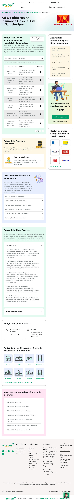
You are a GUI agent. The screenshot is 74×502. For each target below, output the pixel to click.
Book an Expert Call (60, 117)
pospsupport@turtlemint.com (51, 473)
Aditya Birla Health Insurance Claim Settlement (23, 425)
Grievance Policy (33, 463)
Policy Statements (54, 491)
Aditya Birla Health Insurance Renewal (23, 411)
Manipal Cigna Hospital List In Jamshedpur (24, 209)
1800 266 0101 (49, 471)
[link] (36, 131)
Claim (30, 452)
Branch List (32, 469)
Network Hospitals (34, 12)
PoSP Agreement (34, 459)
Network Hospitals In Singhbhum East (60, 62)
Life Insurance (20, 453)
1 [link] (39, 131)
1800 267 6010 (49, 463)
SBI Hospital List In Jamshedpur (24, 196)
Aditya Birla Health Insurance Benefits (23, 430)
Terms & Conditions (67, 491)
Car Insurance (20, 448)
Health (40, 2)
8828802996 (64, 465)
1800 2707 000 (14, 334)
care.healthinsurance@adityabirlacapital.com (36, 334)
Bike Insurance (20, 450)
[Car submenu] (24, 2)
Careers (31, 457)
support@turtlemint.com (51, 465)
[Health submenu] (43, 2)
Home (4, 12)
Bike (30, 2)
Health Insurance (12, 12)
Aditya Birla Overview (23, 402)
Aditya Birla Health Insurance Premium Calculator (23, 420)
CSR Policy (32, 465)
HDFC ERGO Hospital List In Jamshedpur (24, 205)
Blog (30, 450)
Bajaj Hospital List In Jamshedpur (24, 200)
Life (22, 7)
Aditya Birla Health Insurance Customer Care (23, 415)
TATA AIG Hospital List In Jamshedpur (24, 213)
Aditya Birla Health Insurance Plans (23, 406)
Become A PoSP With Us (57, 7)
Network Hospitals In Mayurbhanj (60, 49)
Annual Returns (33, 461)
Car (22, 2)
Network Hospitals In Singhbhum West (60, 74)
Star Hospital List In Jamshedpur (24, 218)
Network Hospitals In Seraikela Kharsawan (60, 55)
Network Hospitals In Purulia (60, 68)
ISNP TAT (31, 467)
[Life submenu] (24, 7)
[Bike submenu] (33, 2)
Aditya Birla (23, 12)
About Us (31, 448)
